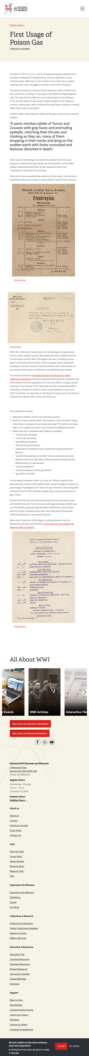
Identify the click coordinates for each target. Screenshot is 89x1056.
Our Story (14, 907)
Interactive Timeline (20, 974)
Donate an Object (18, 1024)
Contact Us (15, 835)
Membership (16, 1005)
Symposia (14, 983)
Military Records (18, 938)
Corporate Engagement (21, 1029)
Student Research (18, 969)
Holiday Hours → (18, 800)
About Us (14, 815)
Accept (61, 1046)
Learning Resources (20, 959)
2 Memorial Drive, (18, 767)
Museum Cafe (17, 871)
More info (15, 1053)
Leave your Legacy (19, 1014)
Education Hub (17, 954)
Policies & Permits (19, 825)
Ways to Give (16, 1000)
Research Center (18, 933)
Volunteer (14, 1019)
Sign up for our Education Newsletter (30, 723)
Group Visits (16, 856)
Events (13, 902)
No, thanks (74, 1046)
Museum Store (17, 866)
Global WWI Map (18, 979)
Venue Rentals (17, 861)
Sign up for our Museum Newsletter (29, 733)
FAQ (12, 876)
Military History (17, 25)
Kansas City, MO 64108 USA (23, 771)
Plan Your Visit (17, 851)
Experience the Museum (22, 892)
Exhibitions (15, 897)
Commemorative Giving (21, 1010)
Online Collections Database (24, 928)
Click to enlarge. (20, 280)
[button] (4, 692)
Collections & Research (21, 923)
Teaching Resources (20, 964)
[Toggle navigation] (82, 8)
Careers (14, 820)
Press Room (16, 830)
